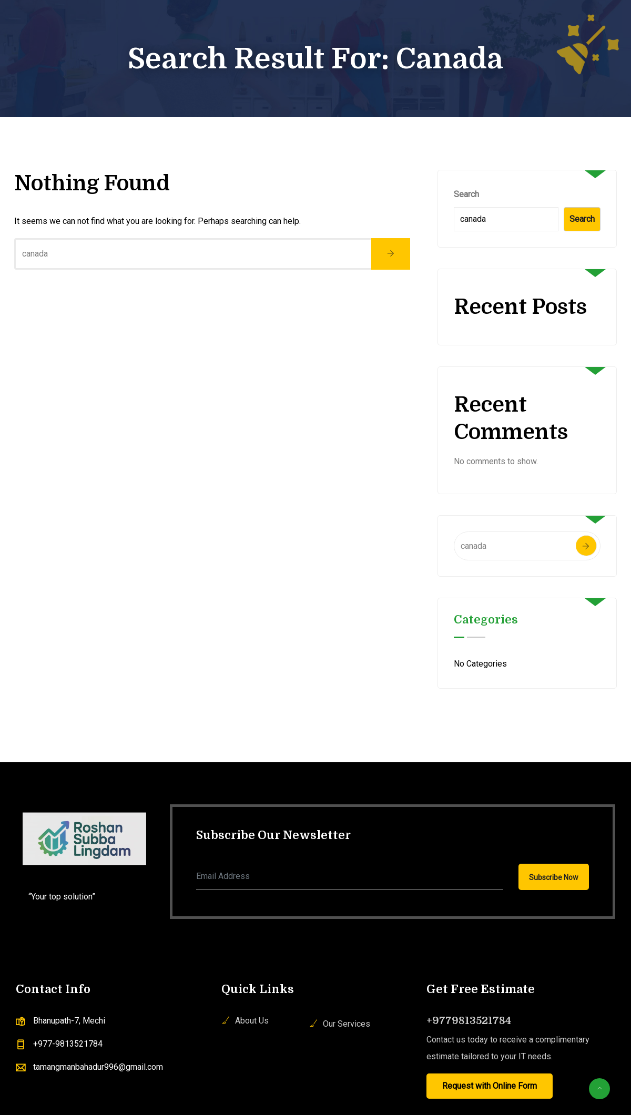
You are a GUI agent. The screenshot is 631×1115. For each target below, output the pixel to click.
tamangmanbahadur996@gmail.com (98, 1067)
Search (466, 194)
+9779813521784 (468, 1021)
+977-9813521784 (68, 1044)
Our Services (346, 1024)
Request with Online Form (489, 1086)
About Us (252, 1021)
